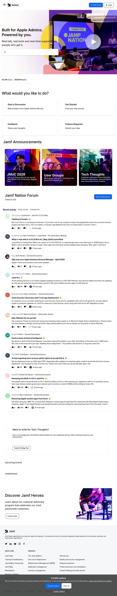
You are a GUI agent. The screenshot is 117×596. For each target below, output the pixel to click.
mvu (13, 256)
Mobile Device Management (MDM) (41, 563)
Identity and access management (72, 559)
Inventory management (36, 570)
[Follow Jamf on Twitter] (6, 544)
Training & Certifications (14, 559)
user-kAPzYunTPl (18, 274)
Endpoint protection (67, 563)
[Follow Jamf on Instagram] (19, 544)
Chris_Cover (16, 215)
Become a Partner (12, 574)
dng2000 (15, 375)
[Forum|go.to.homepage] (13, 5)
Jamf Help (9, 556)
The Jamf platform (35, 556)
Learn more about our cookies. (100, 581)
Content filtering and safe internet (72, 570)
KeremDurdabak (18, 294)
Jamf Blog (9, 567)
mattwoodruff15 (17, 314)
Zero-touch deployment (37, 559)
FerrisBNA (15, 354)
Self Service (64, 556)
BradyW (15, 334)
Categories (35, 209)
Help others (23, 209)
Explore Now (12, 516)
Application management (37, 567)
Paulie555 (15, 395)
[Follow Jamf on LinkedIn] (10, 544)
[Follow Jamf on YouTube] (15, 544)
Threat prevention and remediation (73, 567)
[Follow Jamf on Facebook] (24, 544)
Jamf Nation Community (14, 563)
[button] (58, 591)
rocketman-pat (17, 236)
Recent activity (9, 209)
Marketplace (9, 570)
